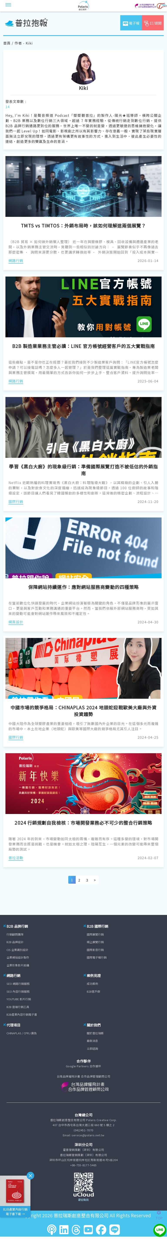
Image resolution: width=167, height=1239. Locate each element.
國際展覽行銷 (95, 934)
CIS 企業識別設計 (17, 950)
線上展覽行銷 (95, 942)
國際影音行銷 (95, 950)
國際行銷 (15, 501)
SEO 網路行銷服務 (18, 984)
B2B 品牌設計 (15, 942)
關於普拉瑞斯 (95, 1033)
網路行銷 (15, 260)
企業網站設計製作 (18, 957)
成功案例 (92, 984)
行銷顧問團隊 (15, 934)
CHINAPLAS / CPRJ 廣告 (22, 1033)
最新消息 (92, 1041)
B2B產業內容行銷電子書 (22, 1014)
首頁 (7, 43)
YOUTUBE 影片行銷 (19, 999)
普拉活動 (15, 857)
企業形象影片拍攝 (18, 965)
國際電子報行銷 (97, 957)
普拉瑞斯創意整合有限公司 (81, 1215)
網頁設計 (15, 621)
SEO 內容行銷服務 (18, 991)
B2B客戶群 (93, 991)
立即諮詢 (92, 1048)
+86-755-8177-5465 (83, 1165)
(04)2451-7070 (83, 1130)
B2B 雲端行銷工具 (18, 1007)
